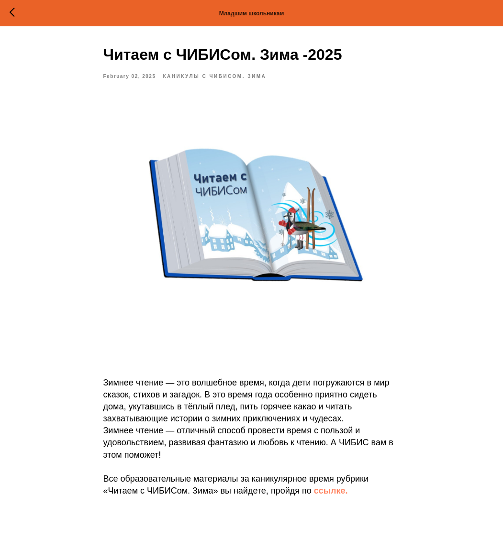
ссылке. (331, 490)
